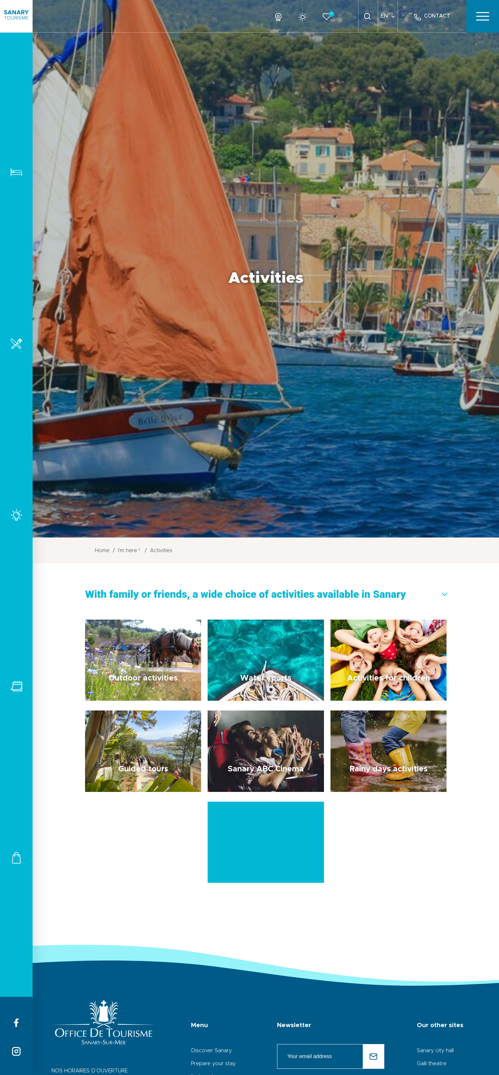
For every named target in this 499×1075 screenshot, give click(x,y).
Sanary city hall (435, 1050)
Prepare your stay (213, 1063)
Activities (16, 515)
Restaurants (16, 343)
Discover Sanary (211, 1050)
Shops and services (16, 857)
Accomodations (16, 172)
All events (16, 686)
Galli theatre (432, 1063)
